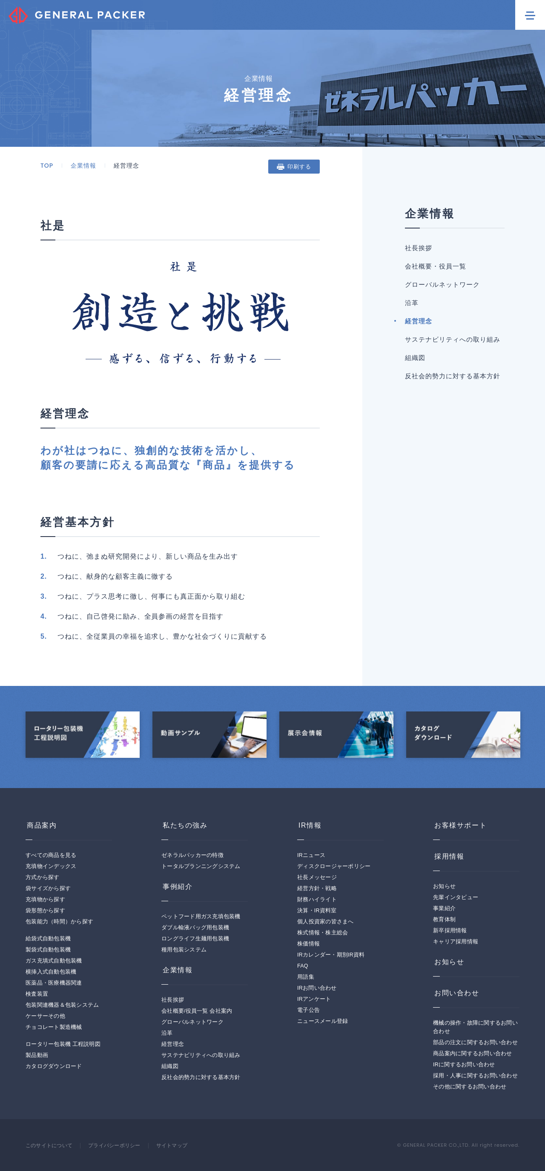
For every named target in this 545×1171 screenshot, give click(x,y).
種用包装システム (184, 950)
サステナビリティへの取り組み (452, 339)
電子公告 (308, 1010)
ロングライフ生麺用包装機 (195, 939)
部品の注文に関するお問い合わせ (475, 1042)
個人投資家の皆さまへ (325, 922)
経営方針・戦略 (317, 888)
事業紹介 (444, 908)
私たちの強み (184, 825)
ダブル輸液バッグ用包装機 (195, 928)
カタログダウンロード (54, 1066)
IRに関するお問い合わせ (464, 1065)
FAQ (302, 966)
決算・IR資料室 (317, 911)
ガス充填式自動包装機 (54, 961)
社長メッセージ (317, 877)
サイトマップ (181, 1145)
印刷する (299, 166)
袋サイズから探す (48, 888)
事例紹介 (176, 886)
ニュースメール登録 (322, 1021)
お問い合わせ (455, 993)
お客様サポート (459, 825)
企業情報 (83, 165)
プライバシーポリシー (120, 1145)
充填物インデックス (51, 866)
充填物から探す (45, 900)
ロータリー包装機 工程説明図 (63, 1044)
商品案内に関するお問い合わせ (472, 1054)
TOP (46, 165)
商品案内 (40, 825)
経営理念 (418, 321)
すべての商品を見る (51, 855)
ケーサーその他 (45, 1016)
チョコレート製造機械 (54, 1027)
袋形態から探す (45, 911)
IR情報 (308, 825)
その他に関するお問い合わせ (469, 1087)
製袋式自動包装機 (48, 950)
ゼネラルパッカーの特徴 (192, 855)
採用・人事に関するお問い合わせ (475, 1076)
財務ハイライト (317, 900)
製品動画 (37, 1055)
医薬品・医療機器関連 (54, 983)
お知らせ (444, 886)
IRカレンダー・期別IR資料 (331, 955)
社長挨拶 (418, 247)
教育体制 (444, 920)
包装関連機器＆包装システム (62, 1005)
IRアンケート (314, 999)
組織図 (415, 357)
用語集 (305, 977)
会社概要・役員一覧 (435, 266)
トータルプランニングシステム (201, 866)
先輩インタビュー (455, 897)
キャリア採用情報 (455, 942)
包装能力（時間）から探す (59, 922)
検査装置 (37, 994)
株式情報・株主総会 (322, 933)
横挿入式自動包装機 (51, 972)
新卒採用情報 (450, 931)
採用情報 (448, 856)
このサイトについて (51, 1145)
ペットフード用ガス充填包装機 (201, 917)
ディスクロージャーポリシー (333, 866)
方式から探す (43, 877)
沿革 (412, 302)
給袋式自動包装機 (48, 939)
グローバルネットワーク (442, 284)
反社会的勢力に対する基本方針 (452, 376)
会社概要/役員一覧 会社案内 (196, 1011)
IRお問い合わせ (317, 988)
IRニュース (311, 855)
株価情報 (308, 944)
